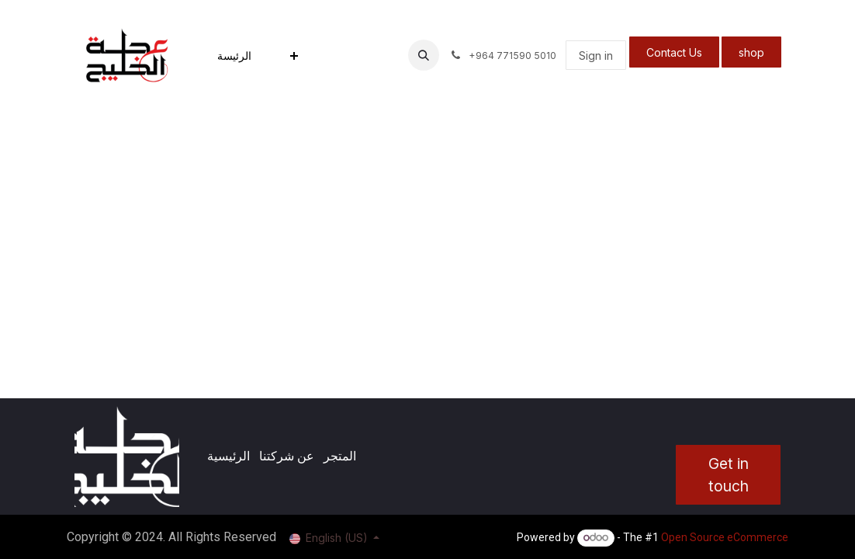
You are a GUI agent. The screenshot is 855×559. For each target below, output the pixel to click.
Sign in (596, 55)
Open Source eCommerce (724, 537)
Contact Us (674, 52)
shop (751, 52)
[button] (423, 55)
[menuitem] (234, 55)
